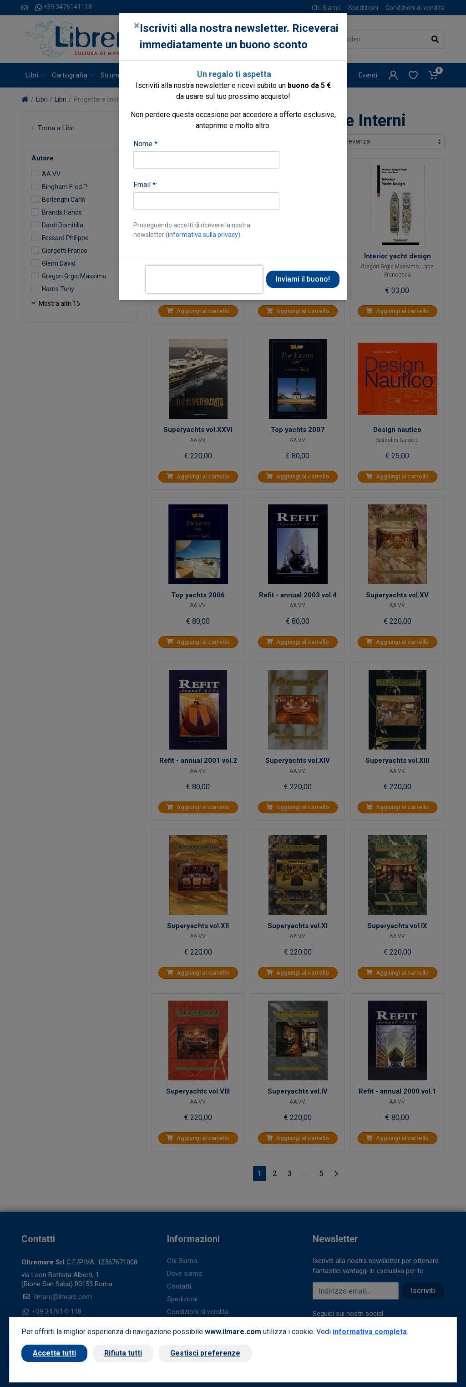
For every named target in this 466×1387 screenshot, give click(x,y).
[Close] (137, 25)
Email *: (145, 184)
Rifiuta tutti (123, 1353)
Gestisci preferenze (205, 1353)
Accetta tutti (54, 1353)
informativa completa (370, 1331)
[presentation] (204, 279)
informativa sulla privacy (203, 234)
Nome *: (146, 143)
